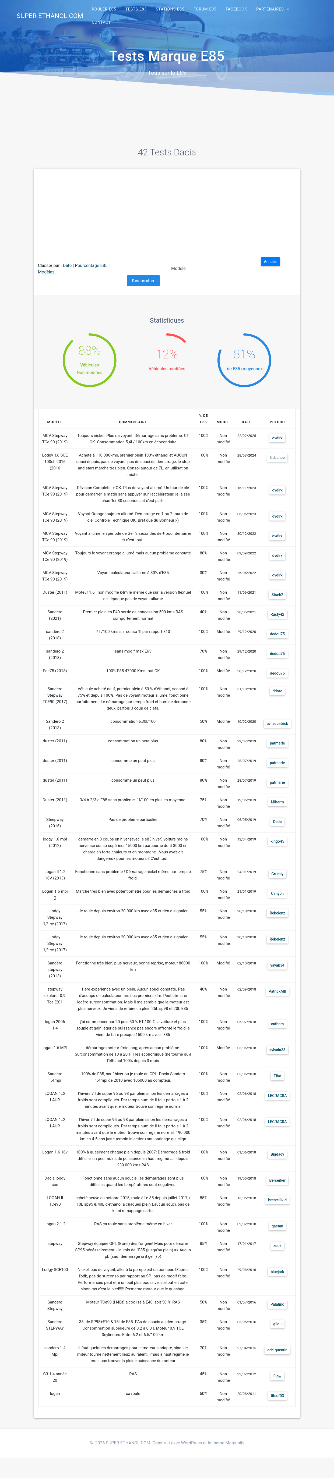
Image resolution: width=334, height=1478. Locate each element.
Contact (101, 22)
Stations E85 (170, 9)
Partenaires (270, 9)
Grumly (275, 875)
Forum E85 (205, 9)
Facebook (236, 9)
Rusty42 (275, 614)
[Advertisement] (167, 215)
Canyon (275, 895)
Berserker (275, 1188)
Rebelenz (275, 914)
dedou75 (275, 634)
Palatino (275, 1312)
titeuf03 (275, 1403)
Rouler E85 (104, 9)
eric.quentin (275, 1358)
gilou (275, 1332)
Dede (275, 823)
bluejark (275, 1280)
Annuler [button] (271, 262)
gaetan (275, 1234)
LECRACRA (275, 1097)
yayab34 (276, 967)
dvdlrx (276, 438)
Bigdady (275, 1162)
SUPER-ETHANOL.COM (50, 16)
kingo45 (275, 843)
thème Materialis (228, 1450)
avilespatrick (275, 725)
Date (67, 265)
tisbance (275, 458)
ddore (275, 692)
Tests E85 (136, 9)
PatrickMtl (276, 993)
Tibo (275, 1077)
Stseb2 (275, 595)
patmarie (275, 744)
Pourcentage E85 (91, 265)
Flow (275, 1384)
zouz (275, 1253)
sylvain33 (275, 1051)
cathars (275, 1025)
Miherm (275, 803)
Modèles (46, 272)
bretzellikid (275, 1208)
